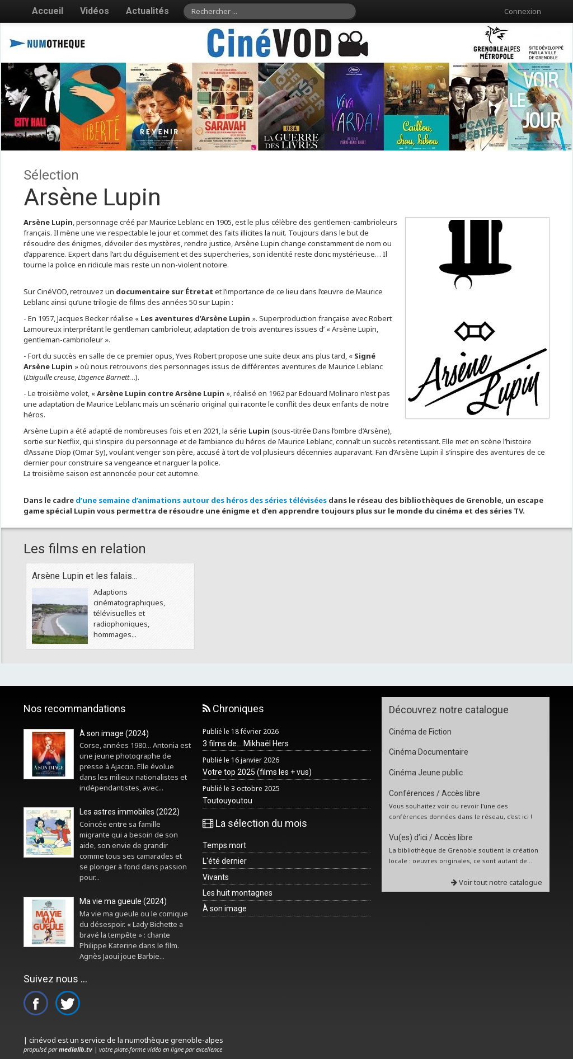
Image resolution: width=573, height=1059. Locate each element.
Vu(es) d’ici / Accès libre (431, 837)
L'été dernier (225, 860)
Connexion (522, 11)
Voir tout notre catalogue (496, 882)
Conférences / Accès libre (434, 793)
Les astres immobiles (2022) (129, 811)
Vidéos (94, 11)
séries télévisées (296, 500)
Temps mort (224, 845)
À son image (225, 908)
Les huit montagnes (238, 892)
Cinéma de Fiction (420, 731)
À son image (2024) (114, 733)
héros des (245, 500)
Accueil (47, 11)
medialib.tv (75, 1049)
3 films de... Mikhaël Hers (246, 743)
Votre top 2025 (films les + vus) (257, 772)
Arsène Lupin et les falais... (84, 576)
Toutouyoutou (227, 800)
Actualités (147, 11)
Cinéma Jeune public (426, 772)
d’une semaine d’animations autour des (151, 500)
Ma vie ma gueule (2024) (123, 901)
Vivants (216, 877)
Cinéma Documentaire (428, 751)
